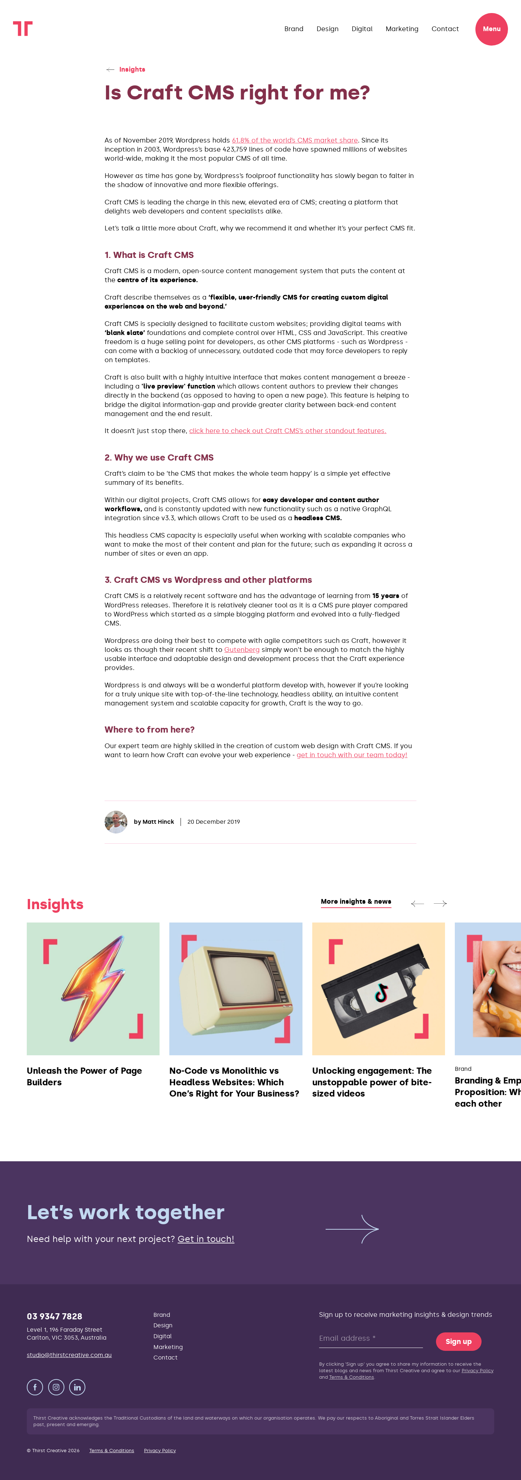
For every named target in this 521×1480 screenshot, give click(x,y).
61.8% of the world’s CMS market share (295, 140)
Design (328, 29)
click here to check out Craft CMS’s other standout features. (287, 431)
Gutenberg (242, 650)
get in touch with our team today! (352, 755)
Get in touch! (206, 1239)
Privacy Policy (478, 1370)
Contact (445, 29)
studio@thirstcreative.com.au (69, 1355)
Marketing (402, 29)
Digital (362, 29)
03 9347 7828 (54, 1316)
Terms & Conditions (351, 1377)
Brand (294, 29)
